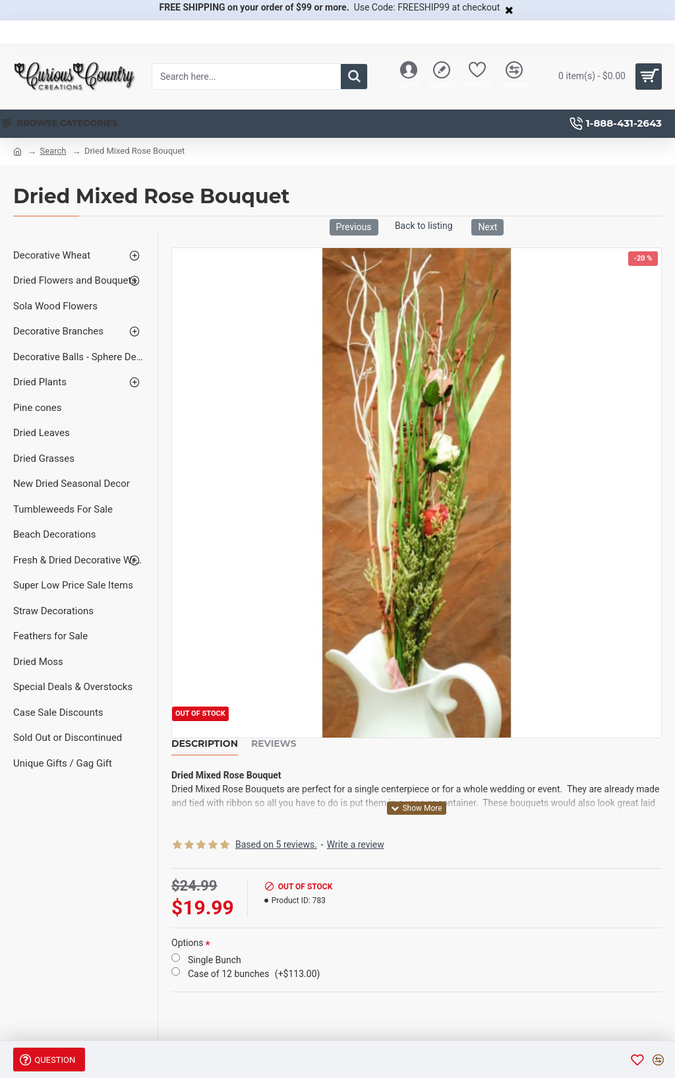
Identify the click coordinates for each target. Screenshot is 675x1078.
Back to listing (424, 225)
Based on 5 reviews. (276, 844)
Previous (354, 227)
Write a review (355, 844)
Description (204, 743)
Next (487, 227)
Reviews (274, 743)
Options (187, 942)
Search (53, 151)
